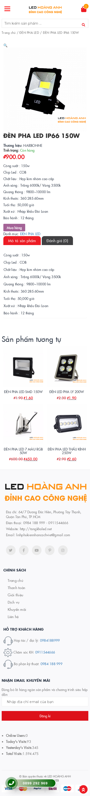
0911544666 (45, 651)
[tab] (22, 240)
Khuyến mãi (17, 609)
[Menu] (7, 8)
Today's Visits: (16, 741)
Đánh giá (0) (57, 240)
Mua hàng (14, 227)
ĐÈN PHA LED (29, 32)
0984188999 (50, 640)
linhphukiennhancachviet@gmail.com (43, 534)
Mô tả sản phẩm (22, 240)
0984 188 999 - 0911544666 (45, 522)
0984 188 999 (51, 663)
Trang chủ (9, 32)
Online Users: (16, 735)
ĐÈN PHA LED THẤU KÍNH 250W (67, 451)
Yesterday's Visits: (19, 747)
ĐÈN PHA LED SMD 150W (23, 391)
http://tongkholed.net (36, 528)
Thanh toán (16, 587)
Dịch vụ (14, 602)
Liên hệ (13, 616)
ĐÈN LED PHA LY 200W (66, 391)
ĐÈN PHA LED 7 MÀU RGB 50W (23, 451)
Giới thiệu (16, 594)
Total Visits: (14, 753)
